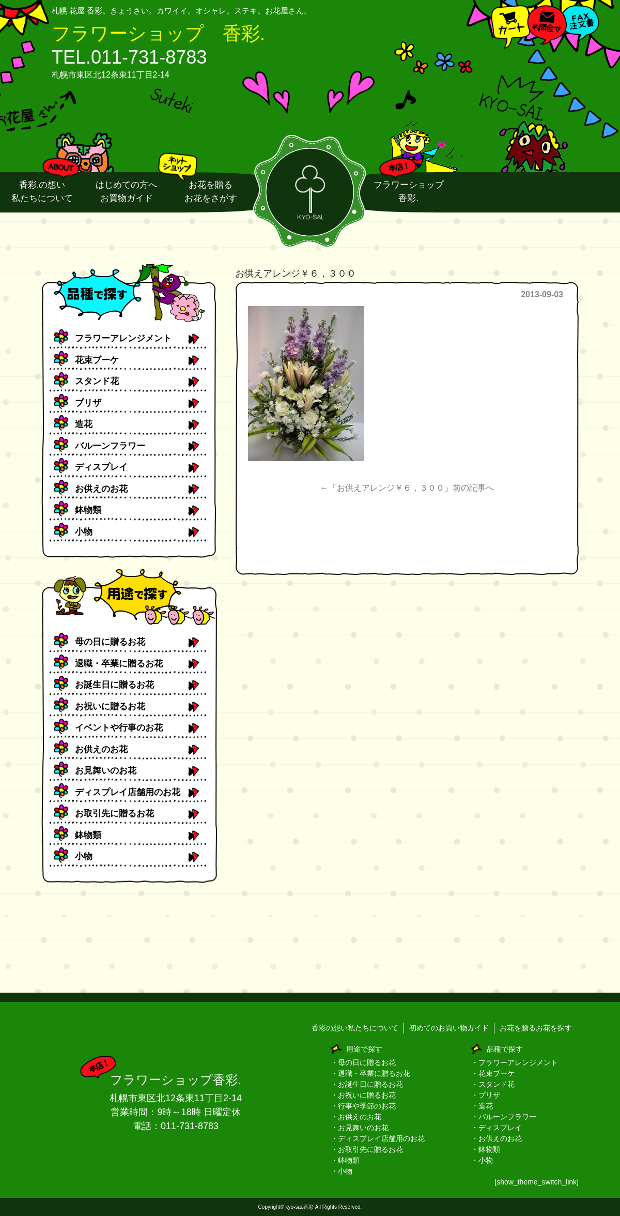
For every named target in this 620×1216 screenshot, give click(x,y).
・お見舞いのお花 (360, 1127)
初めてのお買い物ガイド (449, 1028)
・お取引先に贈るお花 (367, 1149)
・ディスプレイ (496, 1127)
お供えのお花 (101, 489)
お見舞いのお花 (105, 771)
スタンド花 (97, 381)
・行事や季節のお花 (363, 1106)
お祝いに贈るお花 (110, 706)
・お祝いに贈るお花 (363, 1095)
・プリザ (485, 1095)
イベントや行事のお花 (119, 728)
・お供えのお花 (356, 1117)
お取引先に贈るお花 (114, 813)
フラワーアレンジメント (123, 338)
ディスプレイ (101, 467)
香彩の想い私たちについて (355, 1028)
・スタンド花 (493, 1084)
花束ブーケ (97, 360)
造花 (83, 424)
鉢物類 (88, 510)
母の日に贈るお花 (110, 642)
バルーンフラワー (110, 446)
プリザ (88, 403)
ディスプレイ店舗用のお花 (127, 792)
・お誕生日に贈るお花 (367, 1084)
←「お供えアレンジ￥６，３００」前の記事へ (407, 487)
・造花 (482, 1106)
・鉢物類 (345, 1160)
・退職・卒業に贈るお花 (370, 1073)
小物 (83, 532)
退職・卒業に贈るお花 (119, 663)
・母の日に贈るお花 (363, 1062)
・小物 (341, 1171)
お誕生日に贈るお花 (114, 685)
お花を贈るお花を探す (536, 1028)
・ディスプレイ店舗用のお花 (378, 1138)
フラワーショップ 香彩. (158, 33)
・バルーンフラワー (503, 1117)
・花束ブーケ (493, 1073)
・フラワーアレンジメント (514, 1062)
